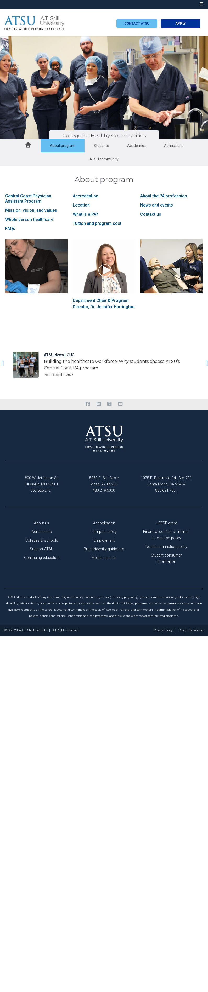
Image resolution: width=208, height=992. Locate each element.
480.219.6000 (104, 490)
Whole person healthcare (29, 219)
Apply (180, 23)
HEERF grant (166, 523)
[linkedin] (98, 404)
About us (41, 523)
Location (81, 205)
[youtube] (120, 404)
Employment (104, 540)
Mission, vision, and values (31, 210)
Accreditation (85, 195)
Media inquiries (104, 557)
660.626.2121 (41, 490)
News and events (156, 205)
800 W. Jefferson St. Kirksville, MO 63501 (41, 481)
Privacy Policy (163, 630)
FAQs (10, 228)
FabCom (198, 630)
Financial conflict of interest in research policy (166, 535)
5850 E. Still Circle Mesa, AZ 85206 (104, 481)
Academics (136, 146)
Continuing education (41, 557)
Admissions (173, 146)
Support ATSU (41, 549)
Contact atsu (136, 23)
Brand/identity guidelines (104, 549)
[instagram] (109, 404)
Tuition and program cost (97, 223)
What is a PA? (85, 214)
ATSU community (104, 159)
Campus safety (104, 532)
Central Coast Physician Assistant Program (28, 198)
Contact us (150, 214)
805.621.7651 (166, 490)
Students (101, 146)
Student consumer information (166, 558)
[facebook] (87, 404)
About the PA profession (163, 195)
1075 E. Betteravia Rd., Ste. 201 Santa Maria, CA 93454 (166, 481)
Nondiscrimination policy (166, 546)
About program (62, 146)
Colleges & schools (41, 540)
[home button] (28, 145)
